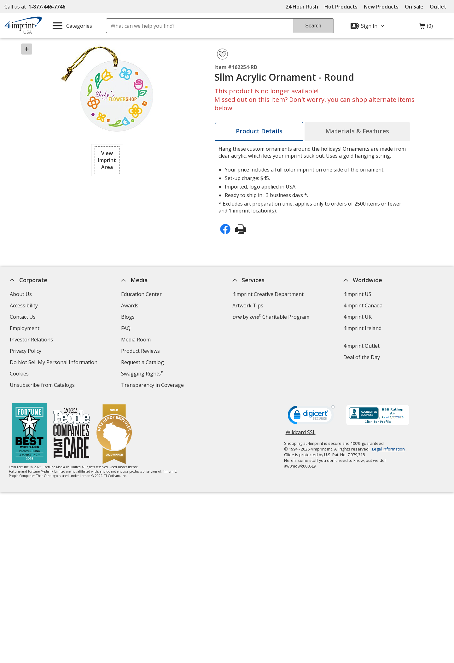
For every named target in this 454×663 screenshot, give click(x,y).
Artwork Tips (247, 305)
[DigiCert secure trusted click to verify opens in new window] (311, 417)
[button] (107, 160)
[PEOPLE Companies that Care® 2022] (72, 434)
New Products (381, 6)
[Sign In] (368, 25)
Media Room (136, 339)
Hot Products (341, 6)
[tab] (259, 131)
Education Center (141, 294)
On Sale (414, 6)
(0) (426, 27)
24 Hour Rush (302, 6)
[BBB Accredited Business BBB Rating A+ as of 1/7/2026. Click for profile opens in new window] (378, 415)
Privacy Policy (26, 351)
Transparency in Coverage (153, 385)
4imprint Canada (363, 305)
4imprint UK (358, 316)
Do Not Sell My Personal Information (54, 363)
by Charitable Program (270, 316)
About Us (21, 294)
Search (313, 25)
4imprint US (358, 294)
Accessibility (24, 305)
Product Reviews (140, 350)
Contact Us (23, 316)
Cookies (20, 374)
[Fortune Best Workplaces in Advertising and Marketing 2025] (29, 434)
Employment (24, 328)
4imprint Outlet (362, 345)
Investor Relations (32, 340)
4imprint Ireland (363, 328)
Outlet (440, 6)
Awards (129, 305)
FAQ (126, 328)
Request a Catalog (142, 362)
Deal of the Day (362, 357)
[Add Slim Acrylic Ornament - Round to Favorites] (222, 54)
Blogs (128, 316)
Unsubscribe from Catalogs (43, 385)
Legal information (388, 449)
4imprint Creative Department (268, 294)
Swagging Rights (142, 373)
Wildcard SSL (301, 434)
